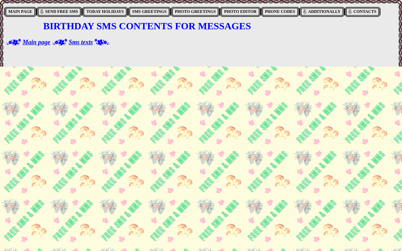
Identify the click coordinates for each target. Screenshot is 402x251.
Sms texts (81, 42)
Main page (36, 42)
